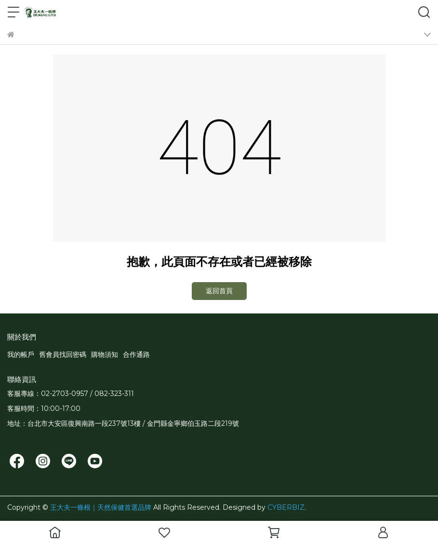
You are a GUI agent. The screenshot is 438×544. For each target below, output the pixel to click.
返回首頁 (219, 290)
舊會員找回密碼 (62, 354)
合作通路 (136, 354)
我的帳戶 (20, 354)
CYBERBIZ (286, 507)
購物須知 (104, 354)
